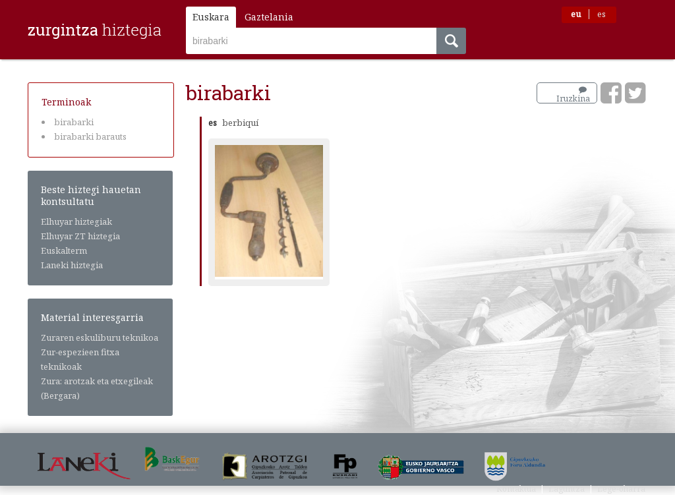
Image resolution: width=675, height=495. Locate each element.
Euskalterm (64, 250)
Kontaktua (516, 488)
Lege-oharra (621, 488)
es (601, 14)
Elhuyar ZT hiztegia (80, 236)
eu (576, 14)
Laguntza (566, 488)
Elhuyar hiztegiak (76, 221)
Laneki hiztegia (72, 265)
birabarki (74, 122)
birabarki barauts (90, 136)
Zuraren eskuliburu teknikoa (99, 337)
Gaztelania (269, 17)
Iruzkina (573, 94)
